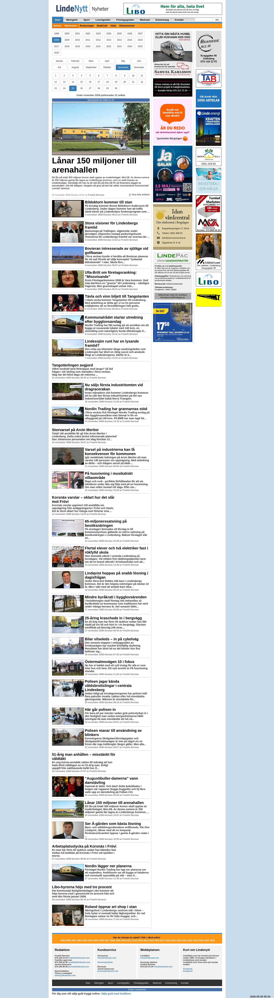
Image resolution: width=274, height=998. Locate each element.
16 (90, 82)
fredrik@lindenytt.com (79, 958)
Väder (113, 25)
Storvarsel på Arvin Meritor (75, 430)
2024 (129, 46)
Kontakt (179, 19)
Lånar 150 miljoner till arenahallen (94, 165)
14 (73, 82)
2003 (98, 33)
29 (107, 88)
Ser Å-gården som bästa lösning (113, 824)
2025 (140, 46)
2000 (66, 33)
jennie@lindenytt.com (78, 967)
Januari (59, 61)
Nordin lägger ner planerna (108, 866)
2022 (108, 46)
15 (81, 82)
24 (64, 88)
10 (133, 75)
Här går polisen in (100, 710)
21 (133, 82)
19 (116, 82)
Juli (59, 67)
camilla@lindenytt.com (79, 962)
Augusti (75, 67)
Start (57, 19)
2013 (108, 40)
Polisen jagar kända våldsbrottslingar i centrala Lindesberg (108, 685)
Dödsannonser (127, 25)
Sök (217, 20)
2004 (108, 33)
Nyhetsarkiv (70, 25)
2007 (140, 33)
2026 (56, 52)
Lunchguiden (103, 19)
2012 (98, 40)
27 (90, 88)
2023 (119, 46)
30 (116, 88)
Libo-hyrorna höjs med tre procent (82, 887)
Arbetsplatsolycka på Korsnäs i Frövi (84, 846)
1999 (56, 33)
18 (107, 82)
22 (142, 82)
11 (142, 75)
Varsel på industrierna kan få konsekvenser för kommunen (110, 452)
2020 (87, 46)
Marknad (145, 19)
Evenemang (162, 19)
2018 (66, 46)
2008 (56, 40)
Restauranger (87, 25)
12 (55, 82)
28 (99, 88)
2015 (129, 40)
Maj (123, 61)
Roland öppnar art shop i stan (111, 907)
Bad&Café (102, 25)
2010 (77, 40)
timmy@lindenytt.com (65, 975)
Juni (139, 61)
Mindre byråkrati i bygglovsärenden (116, 597)
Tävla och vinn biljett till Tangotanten (117, 296)
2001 (77, 33)
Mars (91, 61)
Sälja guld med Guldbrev (116, 993)
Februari (75, 61)
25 (73, 88)
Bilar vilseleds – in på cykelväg (112, 639)
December (139, 67)
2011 (87, 40)
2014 (119, 40)
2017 (56, 46)
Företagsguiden (125, 19)
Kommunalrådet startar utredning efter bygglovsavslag (114, 319)
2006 (129, 33)
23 (55, 88)
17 (99, 82)
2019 (77, 46)
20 (124, 82)
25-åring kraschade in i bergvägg (113, 618)
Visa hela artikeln (139, 194)
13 (64, 82)
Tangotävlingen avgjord (72, 365)
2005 (119, 33)
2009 (66, 40)
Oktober (107, 67)
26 (81, 88)
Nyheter (58, 25)
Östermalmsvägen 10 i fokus (109, 662)
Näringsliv (72, 19)
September (91, 67)
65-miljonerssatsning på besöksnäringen (106, 523)
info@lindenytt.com (107, 958)
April (107, 61)
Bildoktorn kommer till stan (108, 202)
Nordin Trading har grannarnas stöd (116, 409)
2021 (98, 46)
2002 (87, 33)
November (123, 67)
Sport (86, 19)
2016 (140, 40)
